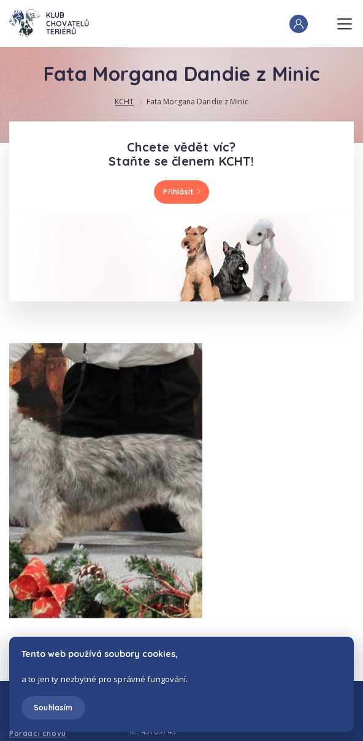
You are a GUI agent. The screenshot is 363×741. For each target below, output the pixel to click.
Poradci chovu (37, 733)
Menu (344, 20)
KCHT (124, 101)
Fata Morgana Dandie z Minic (197, 101)
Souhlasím (53, 707)
